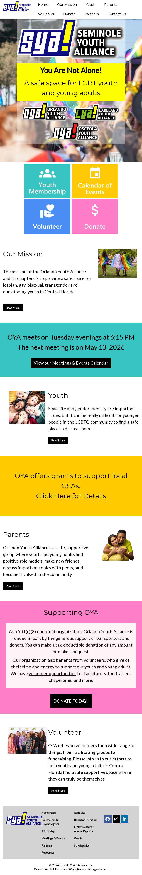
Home (43, 5)
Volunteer (46, 14)
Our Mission (67, 5)
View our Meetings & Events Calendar (71, 362)
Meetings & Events (53, 838)
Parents (110, 5)
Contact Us (117, 14)
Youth (90, 5)
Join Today (48, 831)
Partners (91, 14)
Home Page (48, 812)
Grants (78, 838)
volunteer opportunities (52, 673)
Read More (13, 307)
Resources (47, 852)
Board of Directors (85, 820)
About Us (79, 812)
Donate (69, 14)
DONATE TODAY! (71, 700)
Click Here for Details (71, 496)
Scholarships (81, 845)
